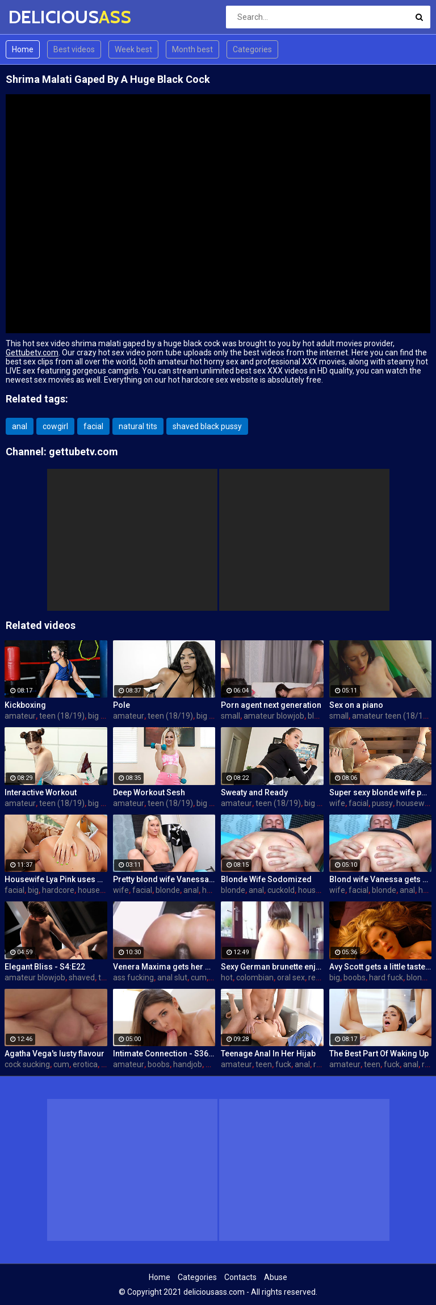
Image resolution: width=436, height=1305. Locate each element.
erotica (85, 1064)
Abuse (275, 1277)
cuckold (281, 890)
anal (19, 426)
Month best (192, 49)
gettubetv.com (83, 452)
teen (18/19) (62, 715)
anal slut (172, 977)
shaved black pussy (207, 426)
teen (106, 977)
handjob (187, 1064)
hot (227, 977)
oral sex (291, 977)
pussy (382, 803)
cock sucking (27, 1064)
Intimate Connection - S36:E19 (164, 1053)
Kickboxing (25, 705)
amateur (20, 715)
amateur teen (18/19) (391, 715)
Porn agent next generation (271, 705)
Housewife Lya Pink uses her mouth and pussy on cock (56, 879)
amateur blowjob (274, 715)
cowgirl (55, 426)
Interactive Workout (41, 792)
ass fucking (133, 977)
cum (199, 977)
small (230, 715)
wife (337, 803)
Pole (121, 705)
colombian (255, 977)
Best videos (74, 49)
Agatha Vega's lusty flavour (54, 1053)
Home (22, 49)
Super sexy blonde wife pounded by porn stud (380, 792)
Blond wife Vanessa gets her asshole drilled (380, 879)
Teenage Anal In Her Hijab (268, 1053)
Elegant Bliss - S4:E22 (45, 966)
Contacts (240, 1277)
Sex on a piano (356, 705)
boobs (354, 977)
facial (93, 426)
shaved (82, 977)
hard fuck (386, 977)
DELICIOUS (38, 17)
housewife (415, 803)
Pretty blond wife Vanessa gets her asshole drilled (164, 879)
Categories (252, 49)
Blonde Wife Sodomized (266, 879)
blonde (168, 890)
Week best (133, 49)
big (33, 890)
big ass (100, 715)
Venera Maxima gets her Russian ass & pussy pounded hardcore (164, 966)
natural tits (138, 426)
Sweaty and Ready (254, 792)
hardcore (58, 890)
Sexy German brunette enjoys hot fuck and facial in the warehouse (272, 966)
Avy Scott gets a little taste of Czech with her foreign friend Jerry (380, 966)
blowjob (322, 715)
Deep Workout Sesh (149, 792)
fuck (283, 1064)
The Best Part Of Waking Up (379, 1053)
